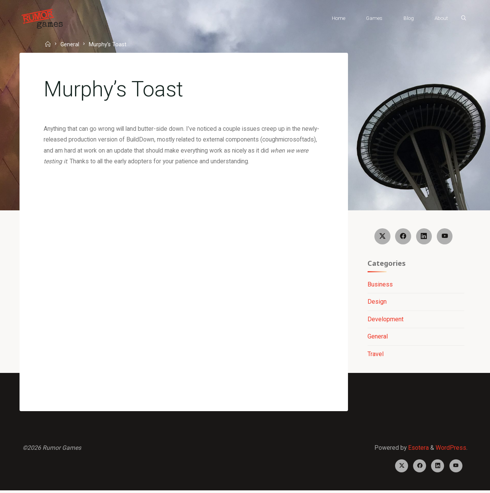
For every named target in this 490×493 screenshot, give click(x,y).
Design (376, 302)
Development (385, 320)
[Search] (461, 18)
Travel (375, 355)
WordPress (450, 449)
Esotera (417, 449)
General (70, 44)
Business (379, 285)
